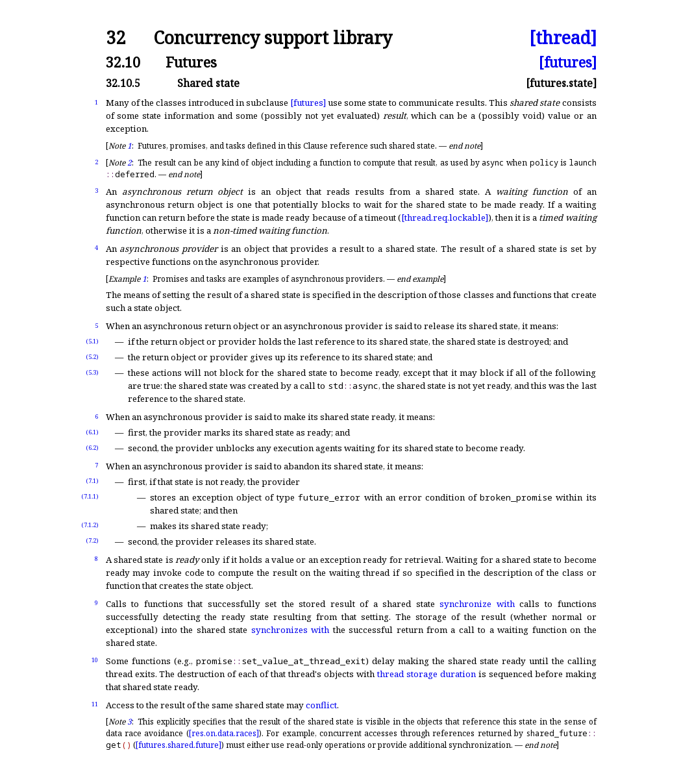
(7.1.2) (90, 525)
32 (115, 38)
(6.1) (92, 432)
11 (95, 704)
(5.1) (92, 341)
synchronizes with (290, 630)
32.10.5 (123, 83)
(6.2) (92, 447)
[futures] (568, 62)
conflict (321, 705)
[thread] (563, 38)
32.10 (123, 62)
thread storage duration (426, 674)
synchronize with (477, 604)
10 (95, 660)
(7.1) (92, 481)
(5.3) (92, 372)
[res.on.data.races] (224, 733)
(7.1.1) (90, 496)
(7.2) (92, 540)
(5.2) (92, 357)
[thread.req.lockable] (444, 217)
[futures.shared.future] (178, 744)
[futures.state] (561, 83)
